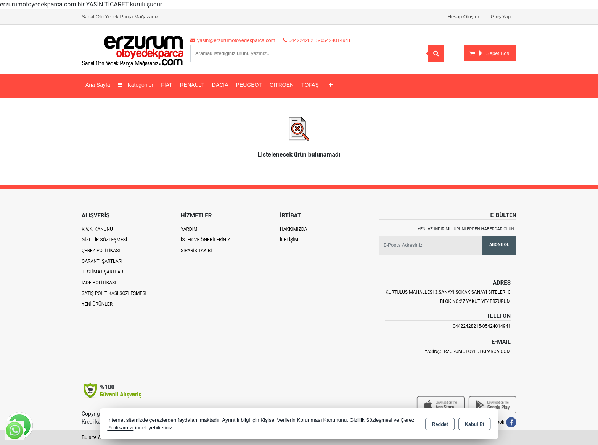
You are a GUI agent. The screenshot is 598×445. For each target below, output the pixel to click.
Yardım (189, 229)
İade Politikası (99, 282)
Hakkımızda (293, 229)
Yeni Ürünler (97, 304)
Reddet (440, 424)
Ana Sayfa (97, 85)
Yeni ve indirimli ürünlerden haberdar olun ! (467, 229)
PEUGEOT (249, 85)
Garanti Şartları (102, 261)
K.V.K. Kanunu (97, 229)
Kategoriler (136, 85)
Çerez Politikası (101, 250)
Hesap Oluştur (463, 16)
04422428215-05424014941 (482, 326)
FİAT (166, 85)
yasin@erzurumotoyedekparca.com (467, 351)
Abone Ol (499, 244)
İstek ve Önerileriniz (205, 240)
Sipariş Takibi (196, 250)
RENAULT (192, 85)
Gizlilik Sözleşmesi (104, 240)
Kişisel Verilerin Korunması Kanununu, (304, 420)
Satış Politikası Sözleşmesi (114, 293)
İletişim (289, 240)
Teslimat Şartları (103, 272)
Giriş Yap (501, 16)
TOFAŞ (310, 85)
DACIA (220, 85)
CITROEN (282, 85)
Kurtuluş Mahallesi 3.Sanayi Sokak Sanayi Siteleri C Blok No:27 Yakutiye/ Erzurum (448, 297)
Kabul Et (474, 424)
